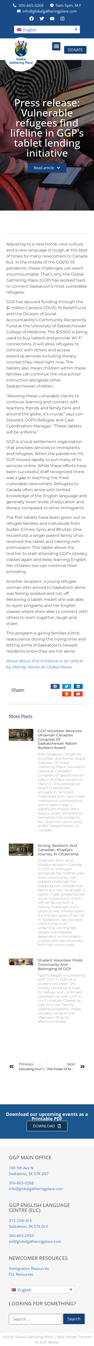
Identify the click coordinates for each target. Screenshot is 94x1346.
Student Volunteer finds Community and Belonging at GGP (60, 964)
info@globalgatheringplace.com (36, 1188)
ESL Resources (21, 1274)
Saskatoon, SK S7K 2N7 (29, 1173)
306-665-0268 (21, 1182)
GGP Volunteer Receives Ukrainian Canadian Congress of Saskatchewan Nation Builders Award (60, 739)
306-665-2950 (21, 1235)
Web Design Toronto (74, 1336)
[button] (47, 29)
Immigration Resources (29, 1268)
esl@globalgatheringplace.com (35, 1241)
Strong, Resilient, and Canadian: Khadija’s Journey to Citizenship (58, 849)
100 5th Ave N (21, 1167)
